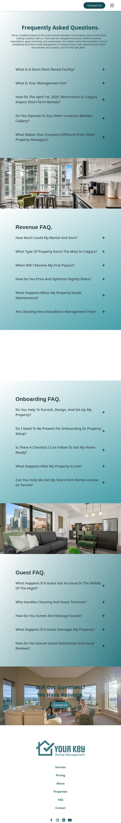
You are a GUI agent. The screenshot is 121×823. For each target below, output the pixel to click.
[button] (111, 5)
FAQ (60, 800)
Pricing (60, 775)
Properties (60, 791)
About (60, 783)
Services (60, 767)
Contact (60, 808)
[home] (8, 5)
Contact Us (94, 5)
